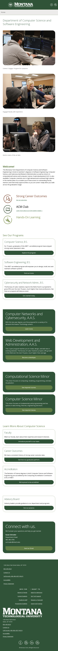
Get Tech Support (36, 596)
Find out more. (29, 273)
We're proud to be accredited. (29, 482)
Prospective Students (21, 603)
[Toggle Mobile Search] (55, 4)
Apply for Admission (36, 592)
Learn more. (29, 329)
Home (3, 12)
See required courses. (29, 387)
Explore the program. (29, 253)
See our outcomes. (21, 200)
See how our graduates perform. (29, 460)
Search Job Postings (36, 603)
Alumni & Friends (22, 592)
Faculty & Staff (23, 600)
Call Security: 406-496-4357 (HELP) (13, 630)
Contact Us (6, 627)
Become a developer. (29, 357)
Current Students (22, 596)
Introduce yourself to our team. (29, 441)
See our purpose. (29, 508)
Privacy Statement (8, 636)
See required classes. (29, 410)
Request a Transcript (37, 600)
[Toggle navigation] (51, 5)
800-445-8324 (7, 624)
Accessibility (6, 633)
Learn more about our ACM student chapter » (29, 210)
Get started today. (29, 296)
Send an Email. (29, 548)
